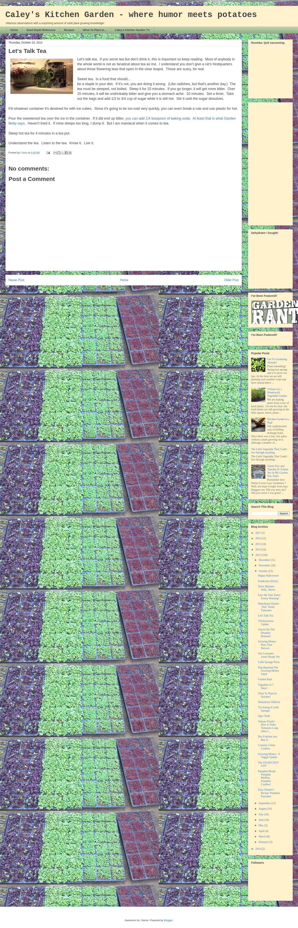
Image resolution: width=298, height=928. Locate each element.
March (262, 836)
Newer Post (16, 280)
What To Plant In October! (267, 695)
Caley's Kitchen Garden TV (132, 30)
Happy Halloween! (268, 575)
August (263, 808)
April (262, 831)
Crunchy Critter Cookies (266, 747)
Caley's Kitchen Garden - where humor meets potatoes (131, 15)
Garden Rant (265, 679)
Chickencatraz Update (266, 622)
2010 (258, 848)
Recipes (69, 30)
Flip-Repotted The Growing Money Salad (268, 671)
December (265, 559)
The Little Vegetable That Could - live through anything (269, 451)
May (261, 825)
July (261, 814)
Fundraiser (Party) (268, 581)
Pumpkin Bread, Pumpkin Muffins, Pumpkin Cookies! (267, 778)
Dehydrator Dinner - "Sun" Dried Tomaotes (269, 607)
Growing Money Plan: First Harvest (267, 645)
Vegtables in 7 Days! (265, 686)
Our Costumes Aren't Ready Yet (268, 655)
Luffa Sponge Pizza (268, 662)
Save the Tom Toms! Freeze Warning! (269, 597)
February (264, 842)
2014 (258, 549)
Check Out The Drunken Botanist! (266, 633)
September (265, 803)
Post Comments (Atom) (131, 292)
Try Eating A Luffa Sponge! (268, 709)
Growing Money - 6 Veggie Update (269, 756)
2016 (258, 538)
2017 (258, 532)
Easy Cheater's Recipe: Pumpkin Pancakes (269, 793)
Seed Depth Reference (41, 30)
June (261, 819)
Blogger (168, 920)
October (263, 571)
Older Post (231, 280)
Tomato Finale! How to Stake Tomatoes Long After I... (268, 726)
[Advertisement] (267, 163)
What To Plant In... (94, 30)
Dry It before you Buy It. (267, 738)
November (265, 565)
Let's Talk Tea (265, 615)
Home (14, 30)
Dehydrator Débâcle (269, 702)
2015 (258, 544)
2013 (258, 555)
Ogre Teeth (264, 716)
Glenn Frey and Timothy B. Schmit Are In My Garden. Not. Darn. (277, 471)
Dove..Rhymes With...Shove (266, 588)
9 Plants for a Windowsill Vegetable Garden (277, 392)
